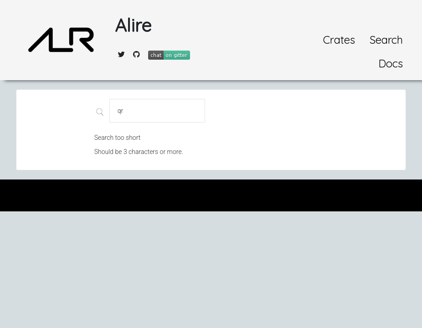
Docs (390, 63)
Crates (339, 39)
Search (386, 39)
